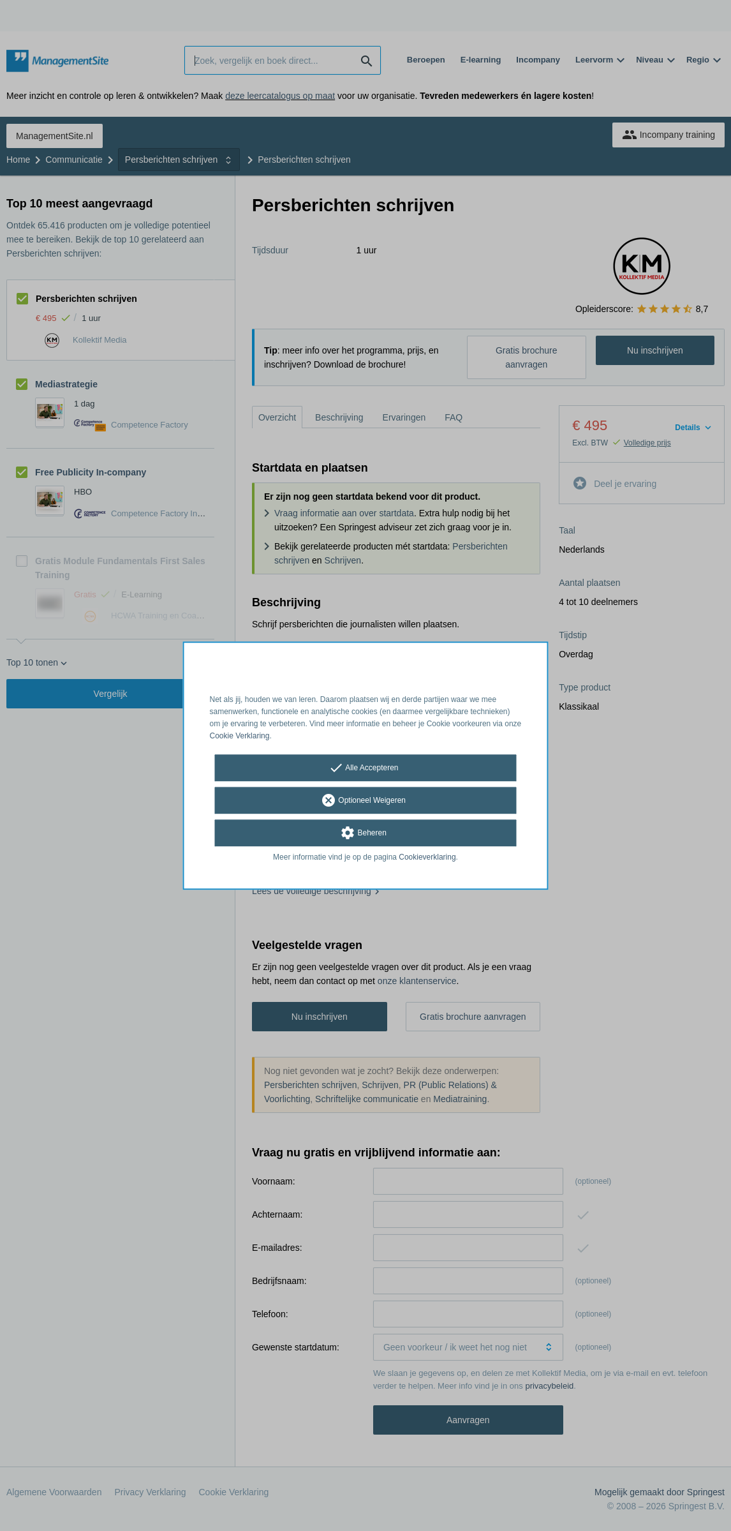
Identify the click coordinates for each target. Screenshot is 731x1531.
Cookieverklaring (427, 857)
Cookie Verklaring (240, 735)
